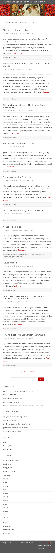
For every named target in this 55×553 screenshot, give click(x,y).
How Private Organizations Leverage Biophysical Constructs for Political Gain (25, 297)
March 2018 (7, 442)
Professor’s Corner (10, 57)
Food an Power (17, 431)
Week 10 (6, 482)
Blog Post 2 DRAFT (9, 395)
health (17, 257)
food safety (35, 254)
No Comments (28, 33)
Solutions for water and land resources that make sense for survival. (25, 406)
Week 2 (5, 486)
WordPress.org (8, 533)
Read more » (17, 53)
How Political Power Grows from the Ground (24, 334)
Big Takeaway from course (12, 402)
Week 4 (5, 493)
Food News (7, 464)
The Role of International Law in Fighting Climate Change (26, 64)
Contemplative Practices (11, 460)
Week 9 (27, 254)
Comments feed (8, 530)
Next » (31, 371)
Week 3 (5, 490)
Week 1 (5, 479)
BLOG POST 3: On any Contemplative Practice (18, 391)
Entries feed (7, 526)
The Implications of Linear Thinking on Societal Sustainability (25, 106)
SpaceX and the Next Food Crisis (21, 424)
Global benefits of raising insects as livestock (24, 210)
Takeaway (20, 254)
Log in (5, 522)
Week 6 (5, 501)
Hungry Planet (7, 468)
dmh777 (6, 266)
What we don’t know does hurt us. (19, 143)
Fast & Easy (13, 420)
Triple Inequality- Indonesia (20, 428)
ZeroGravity (46, 542)
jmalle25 (6, 69)
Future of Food (10, 262)
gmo (13, 257)
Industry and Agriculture (19, 417)
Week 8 (5, 508)
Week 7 (5, 504)
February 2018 (8, 446)
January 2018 (7, 449)
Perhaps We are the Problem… (17, 177)
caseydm (6, 214)
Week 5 (5, 497)
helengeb (7, 230)
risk (21, 257)
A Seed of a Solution (12, 226)
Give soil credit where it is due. (17, 30)
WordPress (48, 548)
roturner (6, 33)
